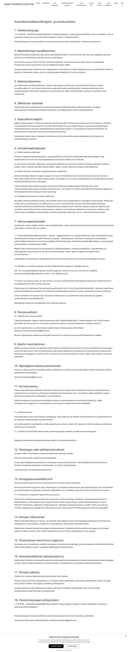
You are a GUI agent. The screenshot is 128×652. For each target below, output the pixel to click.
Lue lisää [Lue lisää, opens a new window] (87, 642)
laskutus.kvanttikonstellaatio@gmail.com (32, 331)
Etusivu (38, 3)
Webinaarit (45, 3)
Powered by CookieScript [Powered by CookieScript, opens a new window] (64, 650)
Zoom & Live (91, 4)
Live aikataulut (55, 4)
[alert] (64, 643)
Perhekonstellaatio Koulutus (67, 4)
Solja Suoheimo (108, 4)
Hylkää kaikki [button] (72, 646)
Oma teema (100, 4)
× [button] (125, 636)
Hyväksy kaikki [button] (56, 646)
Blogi (116, 3)
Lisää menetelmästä (81, 4)
